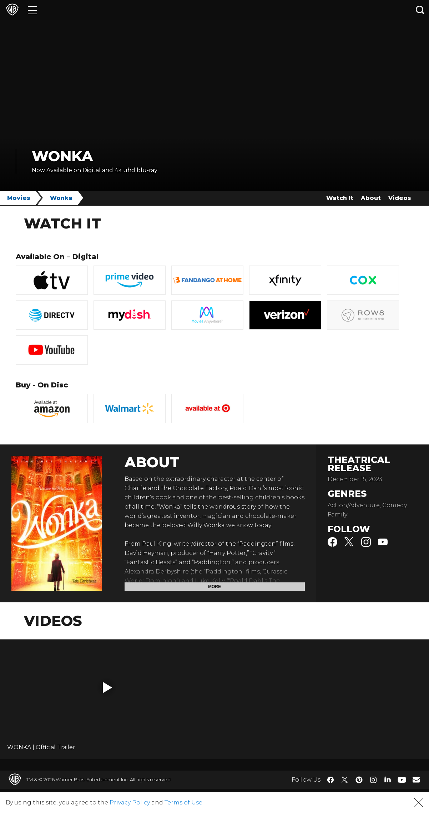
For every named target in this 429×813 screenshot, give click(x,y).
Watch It (339, 198)
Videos (399, 198)
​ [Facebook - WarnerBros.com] (330, 780)
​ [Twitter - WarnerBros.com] (344, 780)
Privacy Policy (130, 802)
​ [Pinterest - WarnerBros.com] (359, 780)
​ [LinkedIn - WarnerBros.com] (387, 779)
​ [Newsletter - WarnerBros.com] (416, 779)
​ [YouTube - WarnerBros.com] (402, 780)
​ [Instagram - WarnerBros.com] (373, 780)
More (214, 586)
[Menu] (32, 10)
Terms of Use (183, 802)
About (371, 198)
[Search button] (420, 10)
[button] (107, 687)
